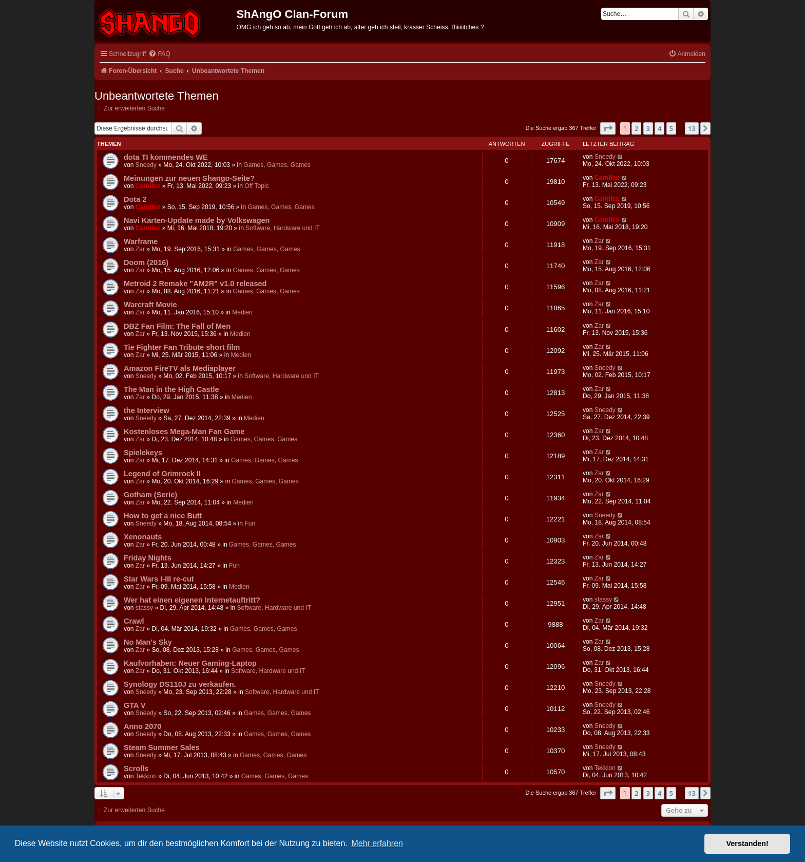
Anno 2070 (142, 726)
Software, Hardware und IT (282, 228)
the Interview (146, 410)
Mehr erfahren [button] (377, 843)
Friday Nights (147, 558)
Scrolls (136, 768)
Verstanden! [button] (747, 843)
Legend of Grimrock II (162, 474)
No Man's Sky (148, 642)
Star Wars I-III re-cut (159, 579)
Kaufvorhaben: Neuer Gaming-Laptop (190, 663)
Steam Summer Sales (162, 747)
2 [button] (636, 128)
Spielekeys (143, 452)
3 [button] (648, 128)
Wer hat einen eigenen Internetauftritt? (192, 600)
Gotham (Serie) (150, 495)
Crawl (134, 621)
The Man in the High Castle (171, 389)
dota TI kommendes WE (166, 157)
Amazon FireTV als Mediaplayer (180, 368)
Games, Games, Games (276, 164)
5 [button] (671, 128)
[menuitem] (159, 54)
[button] (608, 128)
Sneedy (146, 164)
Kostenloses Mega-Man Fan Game (184, 431)
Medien (242, 312)
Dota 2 (135, 199)
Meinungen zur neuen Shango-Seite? (189, 178)
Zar (140, 249)
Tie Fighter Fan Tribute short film (182, 347)
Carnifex (148, 186)
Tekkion (146, 776)
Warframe (141, 241)
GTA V (135, 705)
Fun (249, 523)
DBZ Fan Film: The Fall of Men (177, 326)
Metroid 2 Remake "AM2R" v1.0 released (195, 283)
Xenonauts (143, 537)
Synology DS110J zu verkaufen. (180, 684)
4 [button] (659, 128)
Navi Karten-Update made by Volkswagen (197, 220)
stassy (144, 607)
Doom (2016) (146, 262)
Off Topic (256, 186)
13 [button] (692, 128)
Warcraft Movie (150, 305)
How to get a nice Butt (163, 516)
